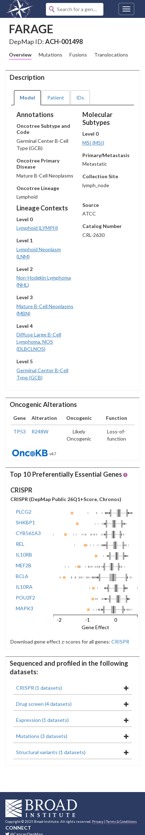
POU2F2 (25, 597)
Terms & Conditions (121, 821)
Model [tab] (27, 97)
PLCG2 (24, 512)
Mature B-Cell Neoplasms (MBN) (44, 309)
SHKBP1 (25, 522)
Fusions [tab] (78, 55)
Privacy (97, 821)
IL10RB (24, 555)
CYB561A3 (28, 533)
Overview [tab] (20, 55)
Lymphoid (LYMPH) (37, 228)
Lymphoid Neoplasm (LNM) (38, 252)
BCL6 (22, 576)
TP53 (19, 431)
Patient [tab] (55, 97)
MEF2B (24, 565)
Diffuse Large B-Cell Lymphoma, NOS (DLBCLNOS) (38, 341)
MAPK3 (24, 608)
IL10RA (24, 587)
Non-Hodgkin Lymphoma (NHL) (43, 281)
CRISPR (119, 642)
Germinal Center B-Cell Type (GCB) (42, 373)
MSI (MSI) (93, 143)
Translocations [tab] (111, 55)
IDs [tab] (80, 97)
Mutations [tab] (50, 55)
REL (20, 544)
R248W (40, 431)
